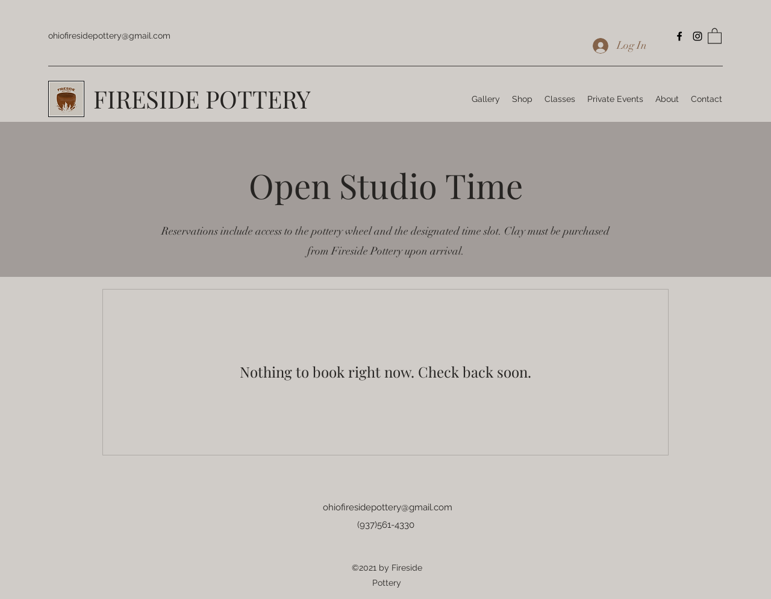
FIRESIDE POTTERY (202, 99)
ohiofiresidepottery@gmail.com (109, 35)
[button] (715, 35)
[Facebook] (679, 36)
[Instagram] (697, 36)
